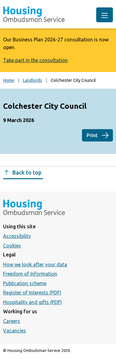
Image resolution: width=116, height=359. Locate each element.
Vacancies (14, 330)
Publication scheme (24, 283)
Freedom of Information (30, 274)
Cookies (12, 245)
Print (92, 135)
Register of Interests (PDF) (32, 292)
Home (8, 80)
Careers (11, 321)
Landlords (32, 80)
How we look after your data (35, 264)
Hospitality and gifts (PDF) (32, 302)
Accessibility (17, 236)
